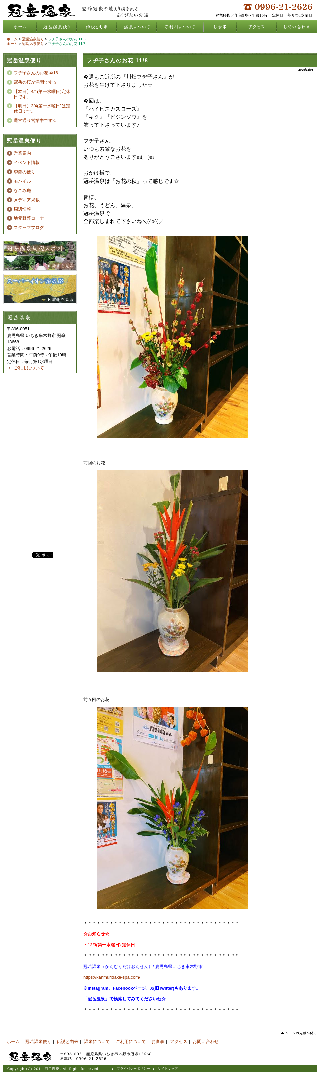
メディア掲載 (27, 199)
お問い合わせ (297, 26)
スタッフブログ (29, 227)
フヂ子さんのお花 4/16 (36, 72)
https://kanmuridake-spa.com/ (111, 977)
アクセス (257, 26)
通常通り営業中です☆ (35, 120)
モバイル (22, 181)
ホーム (20, 26)
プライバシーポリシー (133, 1068)
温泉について (137, 26)
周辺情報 (22, 209)
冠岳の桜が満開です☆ (35, 82)
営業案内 (22, 153)
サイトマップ (168, 1068)
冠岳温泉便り (57, 26)
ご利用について (180, 26)
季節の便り (24, 171)
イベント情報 (27, 162)
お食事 (220, 26)
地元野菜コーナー (31, 218)
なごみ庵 (22, 190)
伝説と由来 (97, 26)
